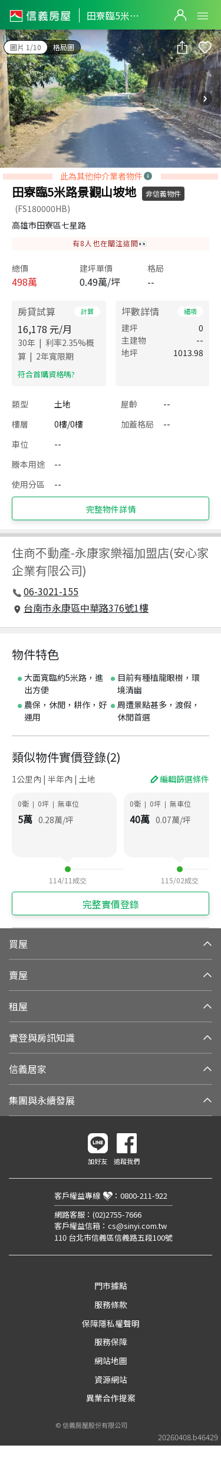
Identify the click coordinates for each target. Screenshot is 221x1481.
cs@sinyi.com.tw (137, 1225)
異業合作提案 (111, 1398)
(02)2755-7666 (117, 1214)
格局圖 (63, 47)
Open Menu (202, 15)
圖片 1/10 (25, 47)
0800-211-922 (143, 1195)
